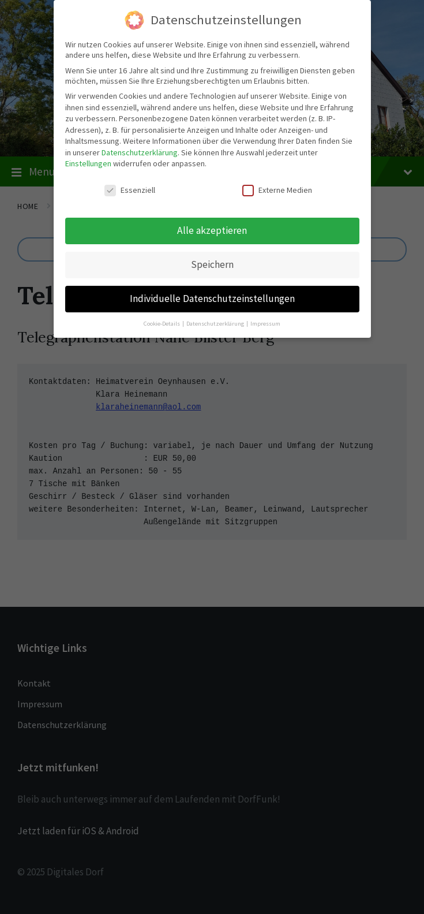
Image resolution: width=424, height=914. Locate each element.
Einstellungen (88, 162)
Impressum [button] (265, 322)
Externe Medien (277, 189)
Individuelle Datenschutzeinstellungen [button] (212, 297)
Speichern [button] (212, 263)
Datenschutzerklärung (140, 151)
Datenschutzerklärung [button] (215, 322)
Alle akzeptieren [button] (212, 229)
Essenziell (129, 189)
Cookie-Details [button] (162, 322)
